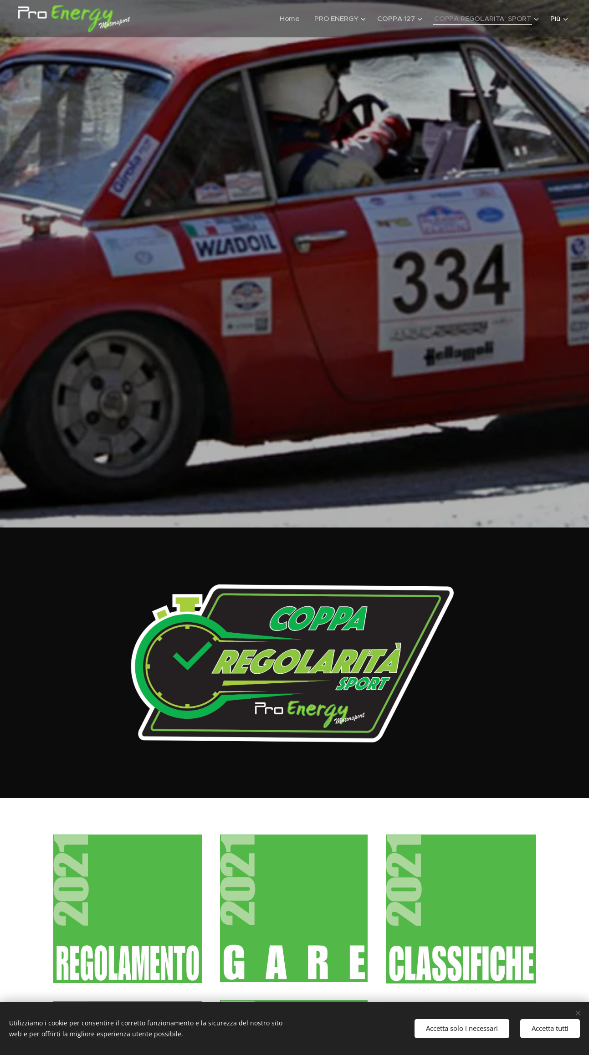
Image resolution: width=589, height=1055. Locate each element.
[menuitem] (289, 18)
